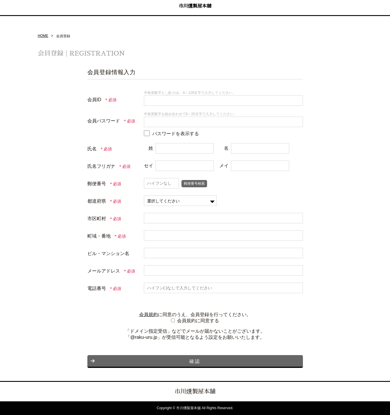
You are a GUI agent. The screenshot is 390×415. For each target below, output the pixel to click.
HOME (43, 36)
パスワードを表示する (175, 133)
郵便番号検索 (194, 183)
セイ (148, 165)
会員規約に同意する (198, 320)
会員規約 (148, 314)
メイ (224, 165)
